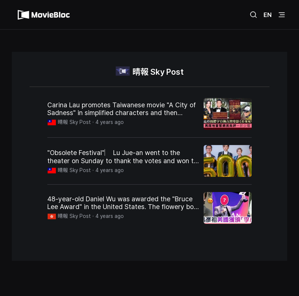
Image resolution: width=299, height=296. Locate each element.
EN (268, 14)
